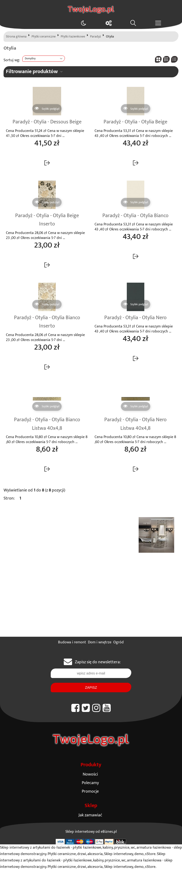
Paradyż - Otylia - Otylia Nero (135, 317)
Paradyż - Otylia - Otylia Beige (135, 122)
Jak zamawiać (90, 815)
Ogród (118, 642)
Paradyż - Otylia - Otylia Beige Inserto (47, 220)
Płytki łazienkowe (73, 36)
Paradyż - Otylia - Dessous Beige (47, 122)
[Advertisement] (91, 601)
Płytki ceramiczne (44, 36)
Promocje (90, 791)
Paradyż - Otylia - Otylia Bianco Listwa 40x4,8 (47, 424)
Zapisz (91, 687)
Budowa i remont (72, 642)
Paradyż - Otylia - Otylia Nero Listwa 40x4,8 (135, 424)
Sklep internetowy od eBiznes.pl (91, 831)
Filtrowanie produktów (32, 71)
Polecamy (90, 782)
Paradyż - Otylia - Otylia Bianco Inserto (47, 322)
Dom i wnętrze (99, 642)
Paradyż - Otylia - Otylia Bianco (135, 215)
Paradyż (95, 36)
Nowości (90, 774)
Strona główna (16, 36)
